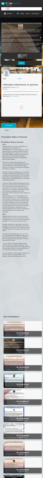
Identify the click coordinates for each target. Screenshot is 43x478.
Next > (9, 16)
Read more (16, 96)
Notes (7, 130)
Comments (8, 125)
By (18, 333)
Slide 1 (4, 144)
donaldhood (19, 72)
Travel (17, 87)
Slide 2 (4, 214)
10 (8, 15)
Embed (21, 63)
